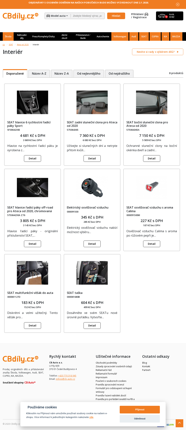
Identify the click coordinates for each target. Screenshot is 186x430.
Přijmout (139, 409)
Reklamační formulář (106, 373)
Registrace (140, 17)
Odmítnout (139, 418)
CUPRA (155, 36)
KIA (165, 36)
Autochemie (103, 36)
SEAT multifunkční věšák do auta (30, 293)
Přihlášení (139, 14)
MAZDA (176, 36)
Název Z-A (61, 74)
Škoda (8, 36)
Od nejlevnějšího (89, 74)
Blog (144, 362)
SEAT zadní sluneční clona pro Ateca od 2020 (92, 124)
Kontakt (146, 366)
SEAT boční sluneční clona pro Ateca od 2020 (147, 124)
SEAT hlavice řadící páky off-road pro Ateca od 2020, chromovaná (30, 209)
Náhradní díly (22, 36)
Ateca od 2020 (23, 44)
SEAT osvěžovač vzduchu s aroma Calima (149, 209)
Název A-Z (39, 74)
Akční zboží (64, 36)
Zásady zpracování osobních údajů (114, 366)
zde (91, 417)
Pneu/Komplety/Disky (43, 36)
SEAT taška (74, 293)
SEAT (144, 36)
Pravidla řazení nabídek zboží (111, 395)
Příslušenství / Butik (83, 36)
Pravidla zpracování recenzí (110, 384)
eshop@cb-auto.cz (65, 379)
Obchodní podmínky (106, 362)
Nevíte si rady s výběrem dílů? (156, 51)
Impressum (101, 377)
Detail (32, 158)
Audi (134, 36)
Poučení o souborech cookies (111, 381)
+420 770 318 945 (67, 375)
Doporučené (15, 74)
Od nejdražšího (119, 74)
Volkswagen (120, 36)
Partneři (146, 370)
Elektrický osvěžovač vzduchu (87, 207)
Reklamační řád (104, 370)
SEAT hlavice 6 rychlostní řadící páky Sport (28, 124)
